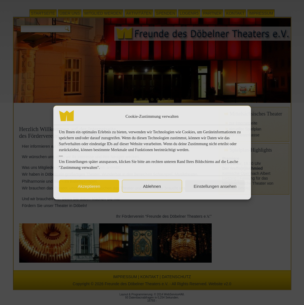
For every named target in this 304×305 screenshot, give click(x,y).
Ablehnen (152, 186)
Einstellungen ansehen (215, 186)
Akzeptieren (89, 186)
